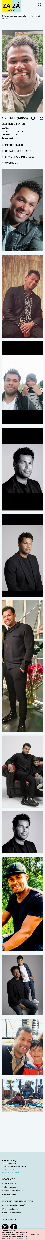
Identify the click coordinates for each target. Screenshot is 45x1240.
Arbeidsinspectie (9, 1183)
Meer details (12, 144)
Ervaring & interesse (18, 156)
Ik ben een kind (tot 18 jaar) (13, 1205)
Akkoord (35, 1234)
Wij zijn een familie (10, 1209)
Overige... (10, 162)
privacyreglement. (21, 1238)
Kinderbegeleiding (10, 1187)
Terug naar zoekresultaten (15, 16)
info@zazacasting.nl (10, 1172)
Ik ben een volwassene (11, 1212)
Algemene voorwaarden (12, 1190)
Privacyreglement (9, 1194)
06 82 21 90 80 (8, 1169)
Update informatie (16, 150)
